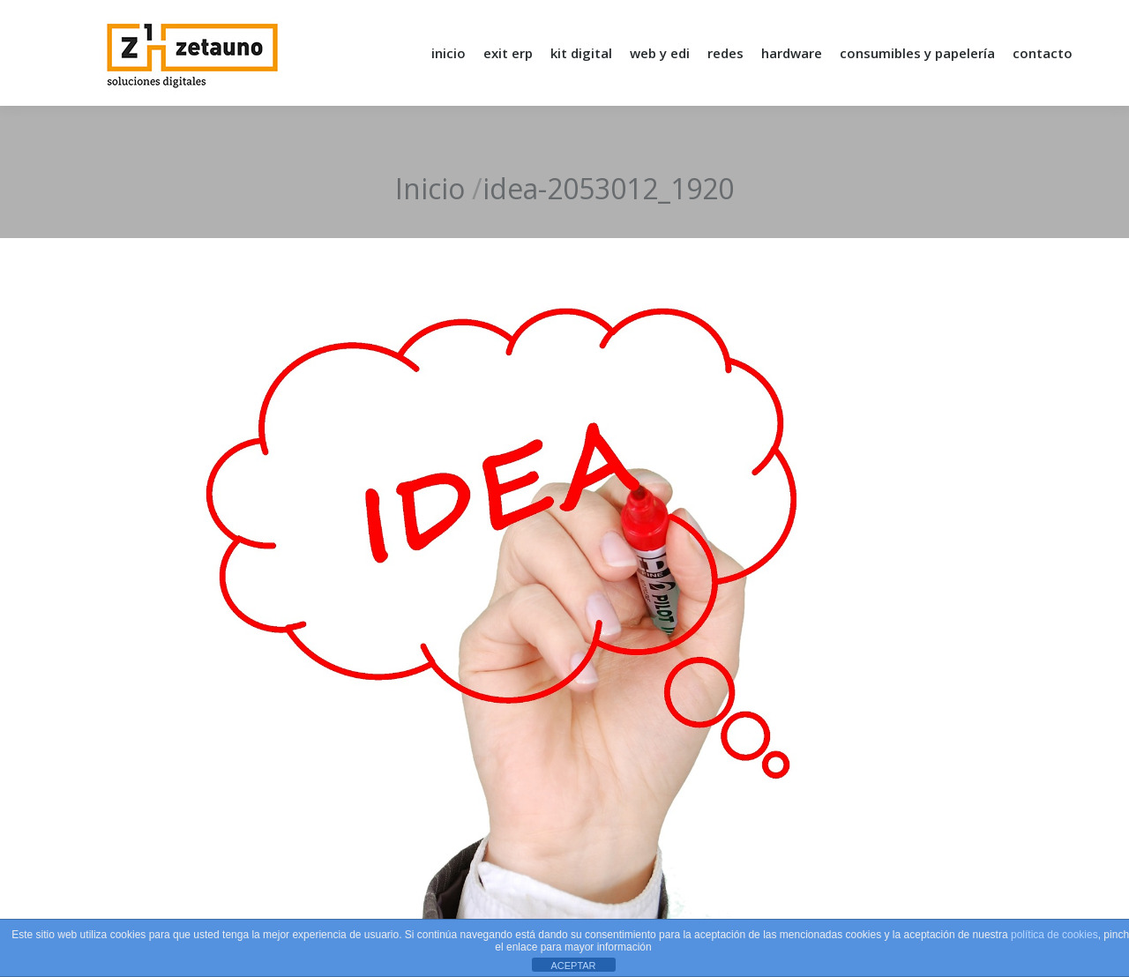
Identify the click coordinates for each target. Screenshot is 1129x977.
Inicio (430, 188)
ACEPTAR (572, 965)
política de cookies (1054, 935)
